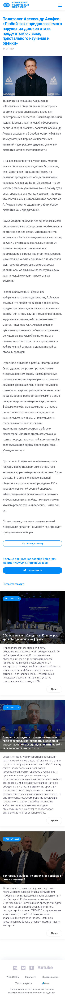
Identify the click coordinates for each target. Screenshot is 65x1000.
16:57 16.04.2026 (12, 707)
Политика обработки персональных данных (31, 992)
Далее (54, 689)
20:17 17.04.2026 (12, 598)
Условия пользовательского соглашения (32, 989)
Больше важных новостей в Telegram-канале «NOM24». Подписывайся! (30, 560)
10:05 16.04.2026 (12, 839)
